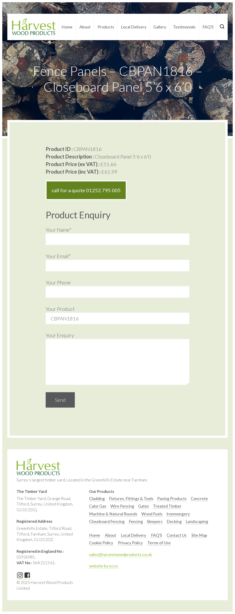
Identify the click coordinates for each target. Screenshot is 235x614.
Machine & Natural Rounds (113, 513)
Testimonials (184, 27)
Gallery (159, 27)
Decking (174, 521)
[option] (97, 499)
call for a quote (86, 190)
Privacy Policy (130, 542)
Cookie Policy (101, 542)
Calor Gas (97, 506)
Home (67, 27)
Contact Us (177, 535)
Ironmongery (178, 513)
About (85, 27)
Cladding (97, 498)
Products (106, 27)
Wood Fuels (151, 513)
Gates (143, 506)
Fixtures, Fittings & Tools (131, 498)
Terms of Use (159, 542)
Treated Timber (167, 506)
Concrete (199, 498)
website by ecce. (104, 566)
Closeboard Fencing (107, 521)
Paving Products (172, 498)
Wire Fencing (122, 506)
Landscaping (197, 521)
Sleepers (154, 521)
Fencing (136, 521)
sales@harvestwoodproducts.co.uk (120, 554)
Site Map (199, 535)
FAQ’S (207, 27)
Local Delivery (133, 27)
